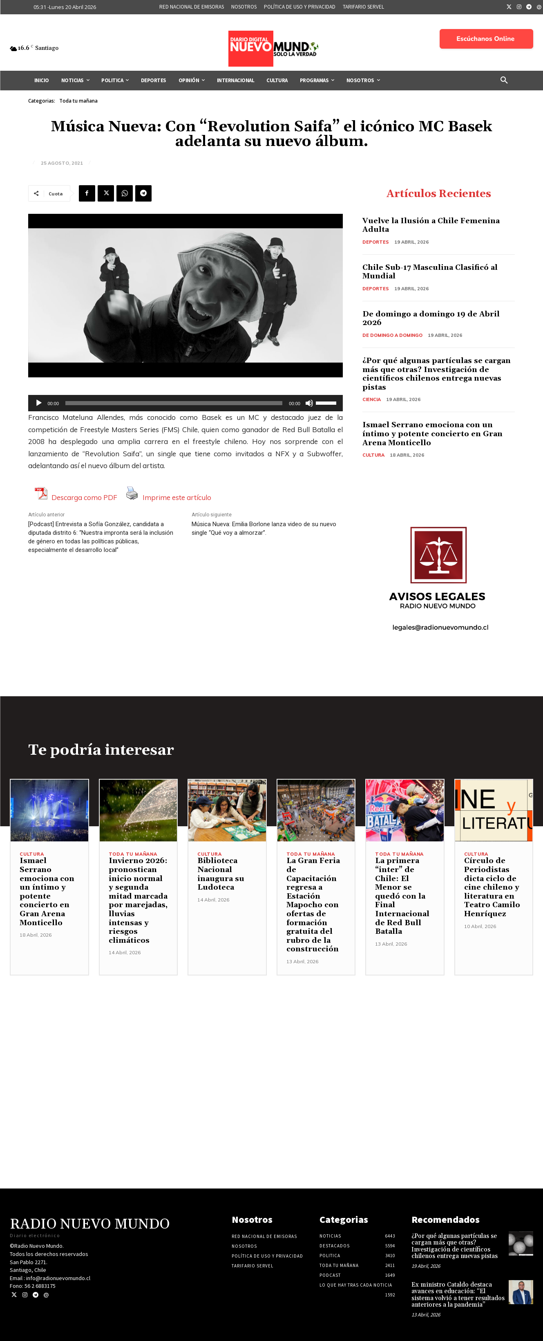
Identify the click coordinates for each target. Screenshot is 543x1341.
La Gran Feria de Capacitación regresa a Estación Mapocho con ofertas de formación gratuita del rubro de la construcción (313, 905)
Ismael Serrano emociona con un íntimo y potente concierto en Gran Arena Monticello (432, 433)
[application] (185, 403)
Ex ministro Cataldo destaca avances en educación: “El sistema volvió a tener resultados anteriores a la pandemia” (458, 1295)
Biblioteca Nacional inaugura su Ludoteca (220, 874)
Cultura (373, 455)
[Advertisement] (272, 1032)
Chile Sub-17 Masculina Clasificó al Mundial (430, 272)
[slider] (173, 403)
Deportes (375, 242)
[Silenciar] (309, 403)
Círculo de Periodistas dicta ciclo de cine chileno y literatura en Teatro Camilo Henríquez (492, 887)
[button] (504, 80)
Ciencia (371, 399)
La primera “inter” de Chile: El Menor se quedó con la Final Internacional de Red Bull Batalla (402, 896)
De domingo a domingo (392, 335)
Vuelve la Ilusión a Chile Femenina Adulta (431, 225)
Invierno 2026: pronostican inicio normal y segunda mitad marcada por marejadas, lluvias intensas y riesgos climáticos (138, 900)
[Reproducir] (39, 403)
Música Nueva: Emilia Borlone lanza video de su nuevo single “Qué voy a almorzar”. (264, 528)
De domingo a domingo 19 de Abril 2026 (431, 318)
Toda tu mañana (78, 101)
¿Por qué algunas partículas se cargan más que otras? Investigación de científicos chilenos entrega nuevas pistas (436, 374)
